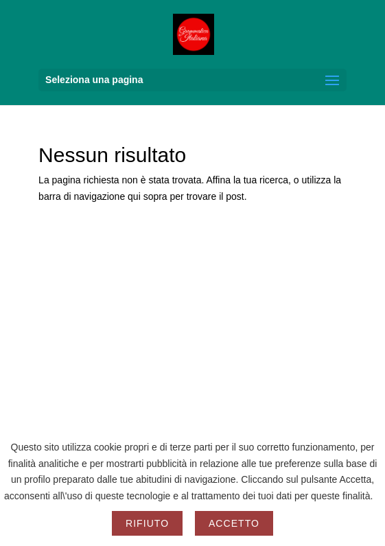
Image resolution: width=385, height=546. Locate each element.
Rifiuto (147, 523)
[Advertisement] (192, 356)
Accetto (234, 523)
